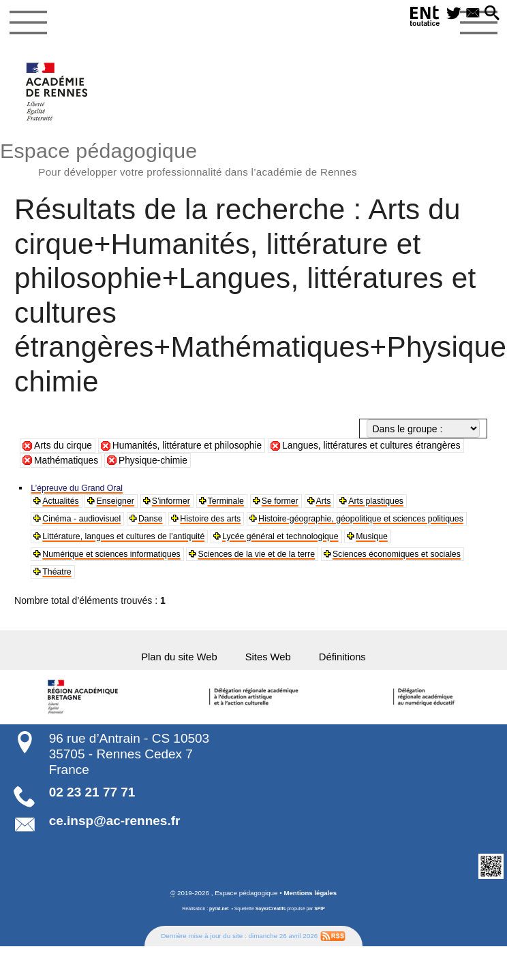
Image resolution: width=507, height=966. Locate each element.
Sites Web (270, 666)
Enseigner (123, 503)
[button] (491, 15)
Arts (351, 503)
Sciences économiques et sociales (267, 579)
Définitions (349, 666)
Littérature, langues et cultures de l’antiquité (387, 541)
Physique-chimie (155, 461)
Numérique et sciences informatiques (325, 560)
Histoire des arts (229, 522)
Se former (304, 503)
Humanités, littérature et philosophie (190, 446)
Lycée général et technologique (109, 560)
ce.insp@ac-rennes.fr (115, 833)
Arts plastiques (409, 503)
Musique (211, 560)
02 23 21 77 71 (92, 803)
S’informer (184, 503)
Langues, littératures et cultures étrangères (378, 446)
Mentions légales (310, 905)
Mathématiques (66, 461)
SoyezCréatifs (270, 920)
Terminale (245, 503)
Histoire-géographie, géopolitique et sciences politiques (160, 541)
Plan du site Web (174, 666)
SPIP (320, 920)
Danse (164, 522)
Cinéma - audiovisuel (87, 522)
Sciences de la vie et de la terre (109, 579)
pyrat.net (218, 920)
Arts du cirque (63, 446)
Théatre (374, 579)
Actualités (63, 503)
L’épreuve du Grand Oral (83, 488)
